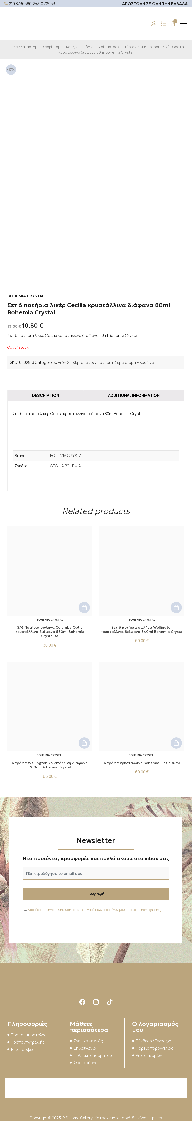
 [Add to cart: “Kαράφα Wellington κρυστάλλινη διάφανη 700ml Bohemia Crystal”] (84, 741)
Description (45, 394)
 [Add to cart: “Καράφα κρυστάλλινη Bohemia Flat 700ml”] (176, 741)
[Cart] (173, 23)
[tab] (46, 393)
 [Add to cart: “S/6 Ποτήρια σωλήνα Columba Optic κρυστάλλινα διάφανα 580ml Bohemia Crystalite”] (84, 606)
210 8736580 (20, 3)
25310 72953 (44, 3)
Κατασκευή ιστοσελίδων (117, 1116)
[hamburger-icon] (184, 23)
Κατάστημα (30, 46)
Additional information (134, 394)
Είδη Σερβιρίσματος (99, 46)
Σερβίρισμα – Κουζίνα (61, 46)
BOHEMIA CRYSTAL (67, 454)
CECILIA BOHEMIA (65, 464)
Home (13, 46)
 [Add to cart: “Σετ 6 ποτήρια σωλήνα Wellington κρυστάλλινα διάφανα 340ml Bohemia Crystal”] (176, 606)
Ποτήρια (127, 46)
